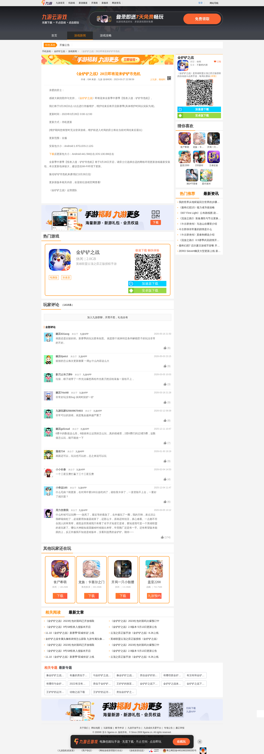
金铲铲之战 (59, 51)
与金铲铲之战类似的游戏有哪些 (102, 676)
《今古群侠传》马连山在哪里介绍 (198, 223)
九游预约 (154, 596)
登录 (200, 3)
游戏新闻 (80, 35)
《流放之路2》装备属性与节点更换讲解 (200, 218)
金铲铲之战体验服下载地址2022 (172, 684)
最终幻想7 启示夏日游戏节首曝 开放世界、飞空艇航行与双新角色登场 (200, 245)
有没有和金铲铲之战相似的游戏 (195, 676)
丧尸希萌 (60, 582)
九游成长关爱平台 (152, 728)
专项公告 (168, 728)
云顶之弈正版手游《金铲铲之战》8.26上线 (134, 632)
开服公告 (65, 45)
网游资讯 (116, 3)
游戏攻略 (106, 35)
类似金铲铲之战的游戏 (125, 693)
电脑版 (54, 277)
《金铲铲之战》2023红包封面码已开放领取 (70, 620)
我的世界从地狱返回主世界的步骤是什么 (200, 202)
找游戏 (71, 3)
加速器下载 (143, 283)
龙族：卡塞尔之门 (91, 582)
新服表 (105, 3)
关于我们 (84, 728)
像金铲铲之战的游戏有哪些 (125, 676)
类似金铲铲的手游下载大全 (149, 676)
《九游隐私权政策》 (66, 750)
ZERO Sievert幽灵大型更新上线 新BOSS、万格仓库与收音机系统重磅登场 (200, 251)
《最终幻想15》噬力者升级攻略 (197, 207)
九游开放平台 (134, 728)
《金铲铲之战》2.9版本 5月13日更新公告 (133, 626)
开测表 (94, 3)
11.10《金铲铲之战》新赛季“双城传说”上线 (70, 632)
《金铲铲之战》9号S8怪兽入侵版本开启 (68, 626)
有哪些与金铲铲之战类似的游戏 (55, 684)
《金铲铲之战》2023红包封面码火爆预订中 (134, 620)
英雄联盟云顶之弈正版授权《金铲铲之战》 (134, 638)
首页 (54, 35)
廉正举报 (180, 728)
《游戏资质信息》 (137, 750)
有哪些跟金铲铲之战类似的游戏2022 (172, 676)
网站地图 (96, 728)
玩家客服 (108, 728)
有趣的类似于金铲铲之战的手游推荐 (78, 676)
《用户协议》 (86, 750)
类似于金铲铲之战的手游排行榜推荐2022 (102, 684)
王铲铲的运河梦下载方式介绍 (102, 693)
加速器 (66, 277)
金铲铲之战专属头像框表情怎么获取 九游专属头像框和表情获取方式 (76, 638)
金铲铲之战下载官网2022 (149, 684)
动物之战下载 (77, 692)
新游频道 (83, 3)
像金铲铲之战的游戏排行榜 (55, 676)
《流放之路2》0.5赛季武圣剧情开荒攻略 (200, 240)
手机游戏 (46, 51)
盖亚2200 (154, 582)
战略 (148, 587)
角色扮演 (85, 587)
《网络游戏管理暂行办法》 (111, 750)
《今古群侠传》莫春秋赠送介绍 (196, 234)
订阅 (217, 61)
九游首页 (60, 3)
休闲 (79, 259)
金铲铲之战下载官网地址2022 (195, 684)
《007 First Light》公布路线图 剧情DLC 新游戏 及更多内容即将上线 (200, 212)
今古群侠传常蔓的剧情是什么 (195, 229)
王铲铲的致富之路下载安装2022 (125, 684)
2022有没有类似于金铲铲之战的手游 (78, 684)
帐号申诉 (119, 728)
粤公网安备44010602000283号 (179, 750)
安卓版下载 (143, 290)
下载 (51, 154)
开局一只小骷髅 (122, 582)
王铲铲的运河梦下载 (55, 693)
